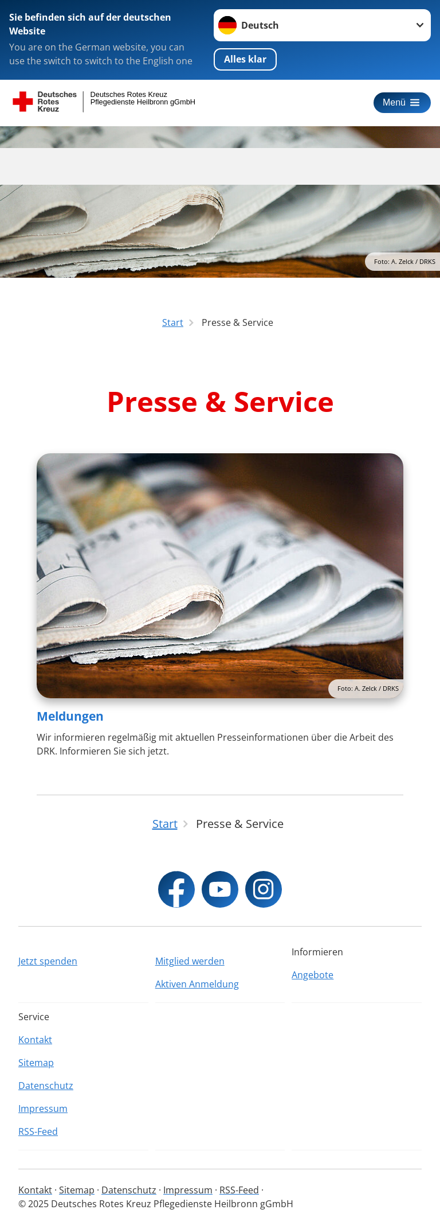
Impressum (43, 1108)
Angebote (312, 975)
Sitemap (36, 1062)
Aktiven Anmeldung (197, 984)
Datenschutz (45, 1085)
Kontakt (35, 1039)
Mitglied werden (190, 961)
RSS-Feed (38, 1131)
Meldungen (70, 716)
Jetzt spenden (47, 961)
